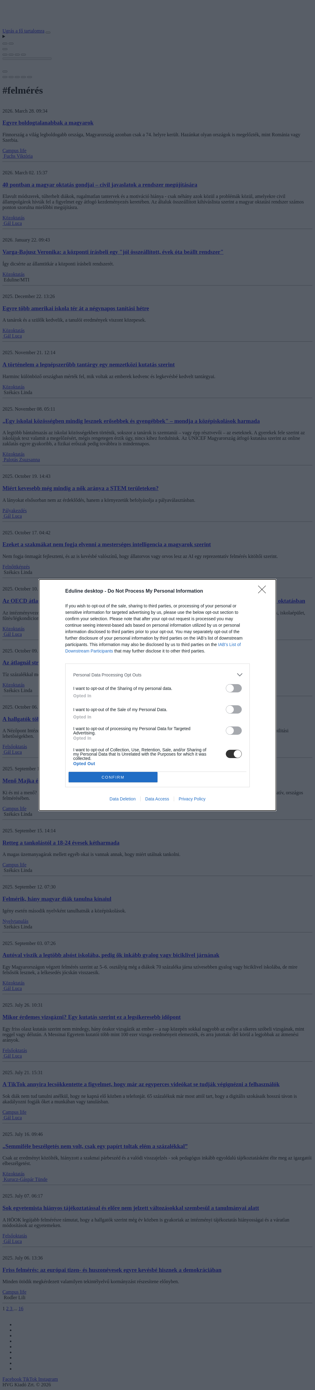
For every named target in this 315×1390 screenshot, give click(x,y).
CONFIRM (113, 777)
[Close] (264, 591)
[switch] (234, 688)
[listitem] (157, 675)
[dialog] (157, 695)
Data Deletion (123, 798)
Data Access (157, 798)
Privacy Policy (192, 798)
